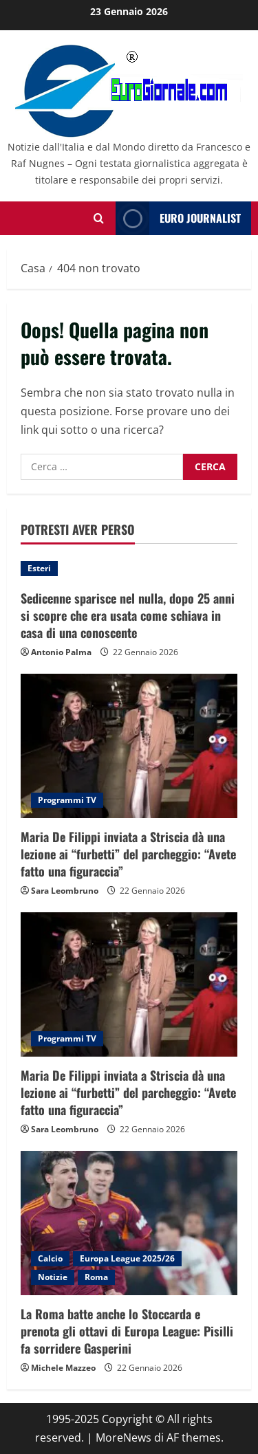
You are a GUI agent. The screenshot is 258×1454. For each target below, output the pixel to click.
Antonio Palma (61, 652)
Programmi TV (67, 800)
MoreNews (123, 1437)
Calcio (50, 1258)
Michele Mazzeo (63, 1368)
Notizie (52, 1277)
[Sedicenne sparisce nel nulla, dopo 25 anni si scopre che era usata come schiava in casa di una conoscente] (129, 569)
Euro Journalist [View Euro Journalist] (178, 218)
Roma (96, 1277)
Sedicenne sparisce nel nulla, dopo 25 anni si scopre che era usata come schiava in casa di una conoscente (128, 615)
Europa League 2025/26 (127, 1258)
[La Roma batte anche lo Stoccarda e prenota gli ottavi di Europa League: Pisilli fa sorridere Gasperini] (129, 1223)
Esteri (39, 568)
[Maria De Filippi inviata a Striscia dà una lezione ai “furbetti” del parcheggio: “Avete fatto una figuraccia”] (129, 746)
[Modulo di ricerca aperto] (99, 218)
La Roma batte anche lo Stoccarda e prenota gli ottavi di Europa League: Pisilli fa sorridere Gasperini (127, 1331)
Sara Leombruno (64, 890)
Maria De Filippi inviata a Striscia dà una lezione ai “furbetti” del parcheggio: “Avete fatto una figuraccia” (128, 854)
